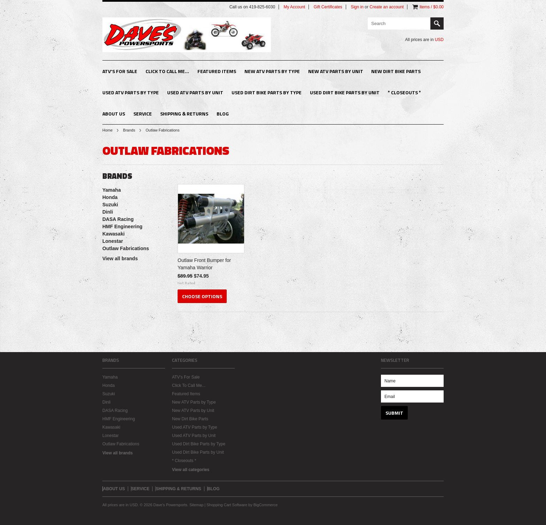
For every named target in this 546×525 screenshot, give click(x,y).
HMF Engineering (122, 226)
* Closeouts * (404, 92)
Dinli (107, 212)
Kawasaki (113, 234)
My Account (294, 7)
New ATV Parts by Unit (335, 71)
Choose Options (202, 296)
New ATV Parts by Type (272, 71)
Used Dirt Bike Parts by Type (267, 92)
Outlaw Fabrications (125, 248)
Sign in (357, 7)
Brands (129, 130)
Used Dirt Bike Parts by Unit (345, 92)
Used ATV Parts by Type (130, 92)
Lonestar (112, 241)
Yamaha (111, 190)
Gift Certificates (328, 7)
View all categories (190, 469)
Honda (110, 197)
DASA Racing (118, 219)
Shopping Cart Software (226, 505)
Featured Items (216, 71)
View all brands (120, 258)
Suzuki (110, 204)
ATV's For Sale (119, 71)
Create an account (386, 7)
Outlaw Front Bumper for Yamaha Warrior (204, 263)
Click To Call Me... (167, 71)
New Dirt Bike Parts (396, 71)
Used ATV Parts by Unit (195, 92)
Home (107, 130)
